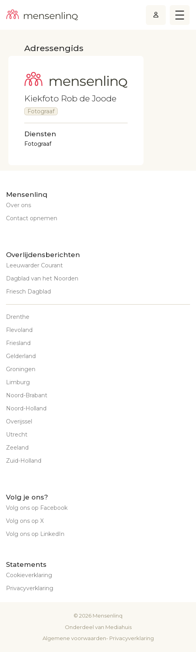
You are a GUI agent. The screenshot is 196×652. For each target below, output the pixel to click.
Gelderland (21, 356)
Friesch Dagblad (28, 291)
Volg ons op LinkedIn (35, 534)
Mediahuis (118, 627)
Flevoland (19, 330)
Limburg (18, 382)
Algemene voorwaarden (74, 638)
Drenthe (17, 316)
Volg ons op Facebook (37, 507)
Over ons (18, 205)
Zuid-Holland (23, 460)
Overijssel (19, 421)
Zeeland (17, 447)
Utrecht (16, 434)
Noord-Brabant (26, 395)
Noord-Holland (26, 408)
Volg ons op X (25, 520)
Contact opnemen (31, 218)
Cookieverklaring (29, 575)
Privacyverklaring (29, 588)
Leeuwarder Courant (34, 265)
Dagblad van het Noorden (42, 278)
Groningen (20, 369)
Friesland (18, 343)
